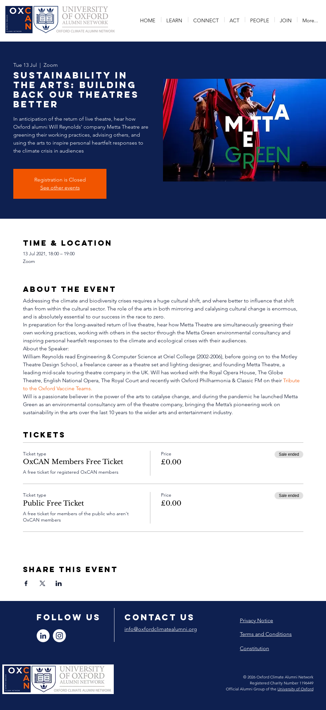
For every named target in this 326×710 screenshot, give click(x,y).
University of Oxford (295, 688)
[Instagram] (59, 635)
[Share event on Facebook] (26, 583)
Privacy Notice (256, 620)
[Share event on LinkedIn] (59, 583)
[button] (174, 19)
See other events (60, 187)
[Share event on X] (42, 583)
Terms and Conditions (266, 634)
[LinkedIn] (43, 635)
